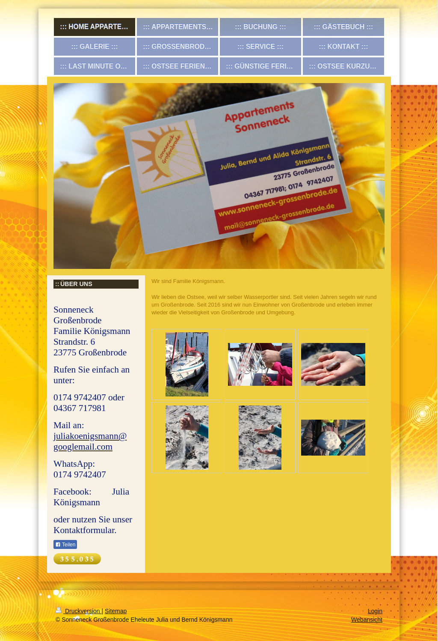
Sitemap (116, 611)
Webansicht (366, 619)
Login (375, 611)
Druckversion (78, 611)
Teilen (65, 545)
